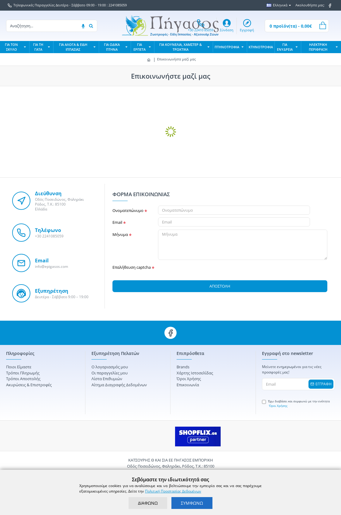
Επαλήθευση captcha (131, 267)
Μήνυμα (120, 234)
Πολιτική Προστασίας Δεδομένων (173, 491)
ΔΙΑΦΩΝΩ (148, 503)
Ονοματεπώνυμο (127, 210)
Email (117, 222)
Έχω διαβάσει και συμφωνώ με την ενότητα (296, 403)
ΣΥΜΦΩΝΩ (192, 503)
